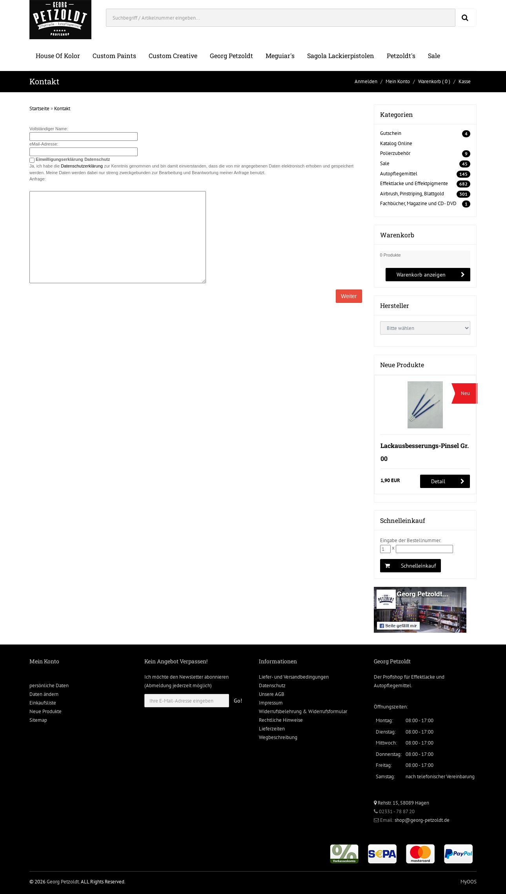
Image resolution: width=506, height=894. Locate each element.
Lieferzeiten (272, 728)
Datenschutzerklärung (82, 166)
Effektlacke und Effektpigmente (414, 183)
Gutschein (390, 133)
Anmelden (366, 81)
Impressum (271, 702)
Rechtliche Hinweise (281, 720)
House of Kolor (58, 55)
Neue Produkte (45, 711)
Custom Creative (173, 55)
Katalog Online (396, 143)
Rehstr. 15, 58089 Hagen (401, 802)
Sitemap (38, 720)
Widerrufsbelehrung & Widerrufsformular (303, 711)
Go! (238, 700)
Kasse (465, 81)
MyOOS (468, 881)
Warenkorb (429, 81)
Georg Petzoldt (231, 55)
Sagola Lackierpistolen (340, 55)
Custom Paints (114, 55)
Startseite (39, 108)
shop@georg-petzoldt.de (422, 820)
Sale (434, 55)
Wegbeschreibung (278, 737)
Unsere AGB (271, 694)
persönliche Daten (49, 685)
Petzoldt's (401, 55)
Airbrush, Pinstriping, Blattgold (412, 193)
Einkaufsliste (42, 702)
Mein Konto (398, 81)
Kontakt (62, 108)
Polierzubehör (395, 153)
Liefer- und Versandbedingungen (294, 677)
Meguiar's (280, 55)
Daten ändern (43, 694)
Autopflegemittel (398, 173)
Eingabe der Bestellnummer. (410, 540)
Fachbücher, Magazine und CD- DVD (418, 203)
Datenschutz (272, 685)
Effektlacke (423, 677)
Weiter (349, 296)
